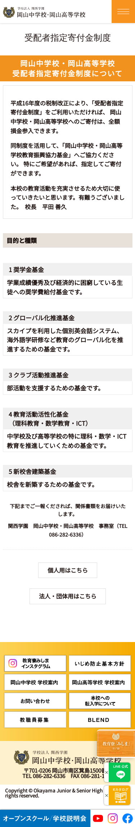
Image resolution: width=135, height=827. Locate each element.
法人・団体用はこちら (67, 596)
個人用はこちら (68, 570)
